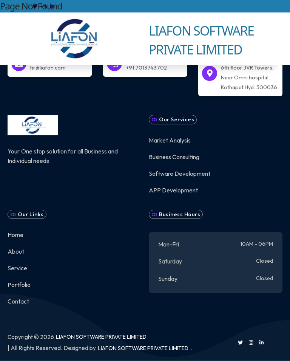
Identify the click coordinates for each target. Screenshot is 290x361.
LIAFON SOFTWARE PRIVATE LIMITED (101, 336)
